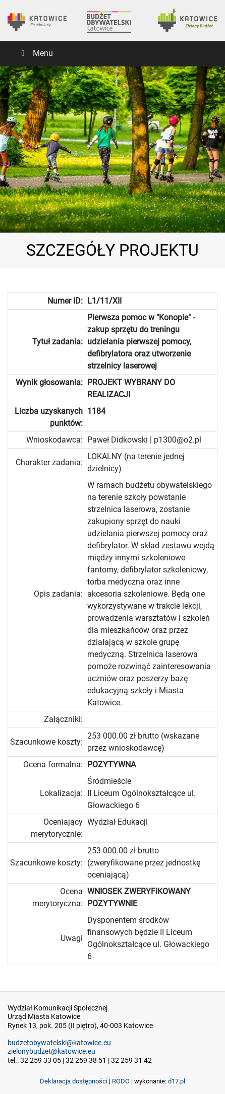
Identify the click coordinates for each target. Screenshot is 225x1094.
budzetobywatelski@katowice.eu (59, 1043)
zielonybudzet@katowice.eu (51, 1051)
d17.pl (176, 1081)
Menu (35, 53)
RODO (121, 1081)
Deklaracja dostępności (73, 1081)
